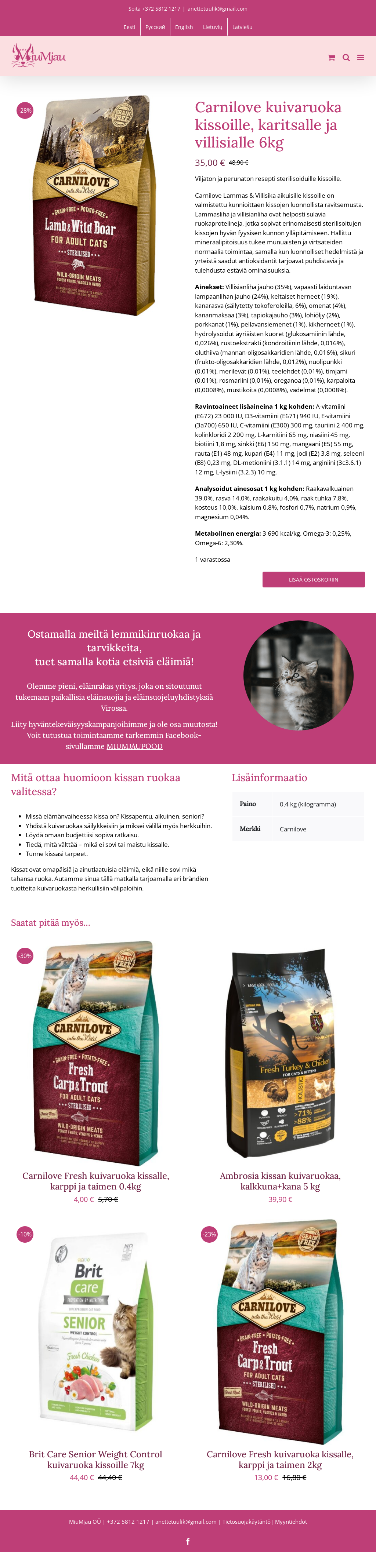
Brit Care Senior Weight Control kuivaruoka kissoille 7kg (95, 1460)
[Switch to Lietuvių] (212, 27)
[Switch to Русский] (155, 27)
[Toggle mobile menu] (361, 57)
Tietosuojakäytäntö (247, 1521)
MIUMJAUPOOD (134, 746)
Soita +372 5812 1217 (154, 8)
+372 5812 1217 (128, 1521)
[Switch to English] (184, 27)
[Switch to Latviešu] (242, 27)
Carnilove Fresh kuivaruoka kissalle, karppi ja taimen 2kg (280, 1460)
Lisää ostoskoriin (314, 579)
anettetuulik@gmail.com (217, 8)
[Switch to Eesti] (129, 27)
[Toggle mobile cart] (331, 57)
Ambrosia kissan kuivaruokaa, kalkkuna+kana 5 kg (280, 1181)
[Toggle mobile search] (346, 57)
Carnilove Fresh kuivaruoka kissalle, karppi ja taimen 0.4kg (95, 1181)
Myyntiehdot (291, 1521)
